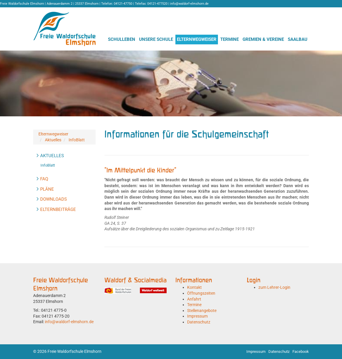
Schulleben (121, 39)
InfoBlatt (77, 139)
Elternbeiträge (58, 209)
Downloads (53, 199)
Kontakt (194, 287)
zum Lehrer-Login (274, 287)
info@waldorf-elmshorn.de (69, 321)
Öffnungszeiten (201, 293)
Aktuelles (53, 139)
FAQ (44, 179)
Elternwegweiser (196, 39)
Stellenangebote (201, 310)
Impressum (197, 316)
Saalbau (297, 39)
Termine (229, 39)
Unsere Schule (156, 39)
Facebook (300, 351)
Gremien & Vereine (263, 39)
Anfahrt (194, 299)
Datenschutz (198, 322)
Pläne (47, 189)
